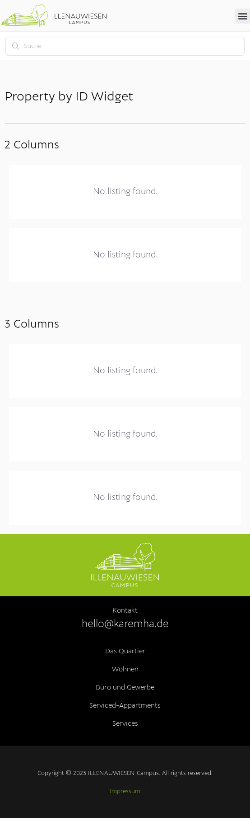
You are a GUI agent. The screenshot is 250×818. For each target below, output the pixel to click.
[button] (242, 16)
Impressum (125, 791)
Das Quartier (125, 651)
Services (125, 724)
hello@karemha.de (125, 624)
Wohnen (125, 669)
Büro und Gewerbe (125, 688)
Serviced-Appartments (125, 706)
